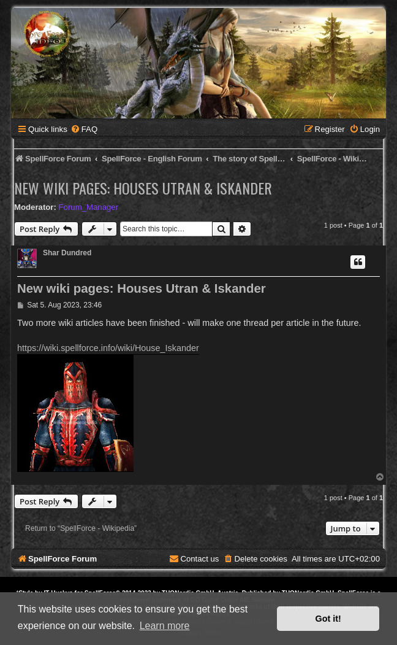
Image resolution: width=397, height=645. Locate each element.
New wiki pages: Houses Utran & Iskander (143, 188)
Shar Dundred (67, 253)
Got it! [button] (328, 619)
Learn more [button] (165, 625)
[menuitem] (83, 129)
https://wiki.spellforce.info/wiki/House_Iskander (108, 348)
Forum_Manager (88, 207)
